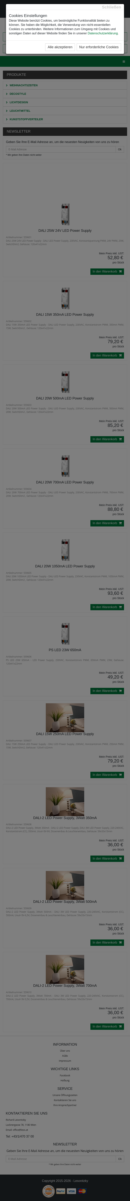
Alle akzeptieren (60, 47)
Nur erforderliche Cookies (99, 47)
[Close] (111, 7)
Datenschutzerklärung (103, 33)
